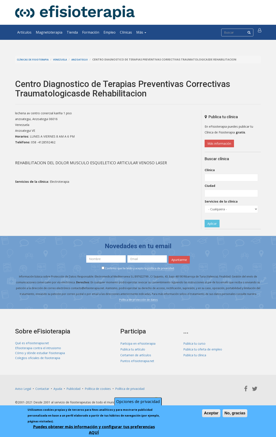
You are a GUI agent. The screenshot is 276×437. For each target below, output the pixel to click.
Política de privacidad (129, 387)
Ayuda (57, 387)
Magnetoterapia (49, 32)
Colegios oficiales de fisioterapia (37, 359)
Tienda (72, 32)
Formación (90, 32)
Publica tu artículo (132, 348)
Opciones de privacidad (138, 401)
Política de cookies (98, 387)
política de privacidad (160, 267)
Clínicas (126, 32)
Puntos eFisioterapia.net (137, 359)
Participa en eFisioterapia (137, 342)
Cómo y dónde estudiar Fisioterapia (40, 354)
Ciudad (210, 186)
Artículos (24, 32)
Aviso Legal (23, 387)
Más (141, 32)
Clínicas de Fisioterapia (35, 59)
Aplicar (212, 224)
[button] (260, 32)
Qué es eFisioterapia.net (32, 342)
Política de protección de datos (138, 298)
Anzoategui (86, 59)
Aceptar (211, 413)
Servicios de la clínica (221, 201)
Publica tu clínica (194, 354)
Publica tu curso (194, 342)
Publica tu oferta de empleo (202, 348)
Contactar (42, 387)
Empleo (110, 32)
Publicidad (73, 387)
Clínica (210, 170)
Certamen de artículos (135, 354)
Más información (219, 143)
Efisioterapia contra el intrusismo (38, 348)
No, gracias (234, 413)
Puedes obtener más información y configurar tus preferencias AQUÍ (94, 429)
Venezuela (65, 59)
